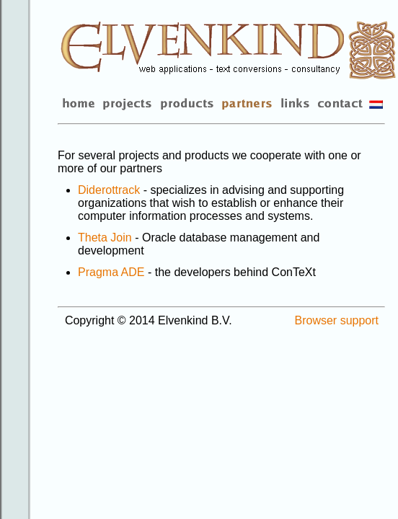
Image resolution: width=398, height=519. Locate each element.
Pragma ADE (111, 272)
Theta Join (105, 237)
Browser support (337, 320)
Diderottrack (109, 190)
